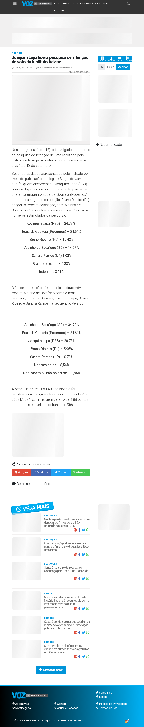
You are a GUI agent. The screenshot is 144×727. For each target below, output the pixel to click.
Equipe (101, 697)
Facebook (102, 58)
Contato (60, 704)
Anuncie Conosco (66, 708)
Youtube (120, 58)
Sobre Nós (104, 692)
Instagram (111, 58)
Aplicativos (20, 704)
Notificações (21, 708)
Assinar (123, 67)
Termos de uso (106, 708)
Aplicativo (128, 58)
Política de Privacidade (111, 704)
